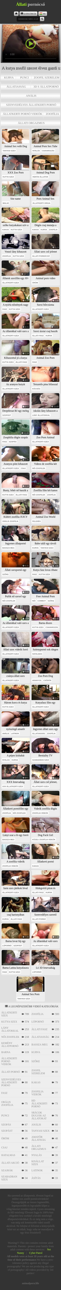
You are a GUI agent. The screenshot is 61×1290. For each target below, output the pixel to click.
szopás (12, 442)
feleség (36, 521)
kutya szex (8, 177)
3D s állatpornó (46, 86)
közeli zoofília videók (43, 840)
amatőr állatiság (39, 1138)
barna (5, 1052)
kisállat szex (38, 1163)
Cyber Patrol (35, 1253)
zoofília (52, 113)
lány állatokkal (41, 415)
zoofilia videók (40, 813)
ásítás (36, 1178)
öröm (35, 283)
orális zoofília (10, 521)
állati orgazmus (31, 123)
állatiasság (16, 86)
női (33, 601)
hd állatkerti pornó (39, 1103)
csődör (47, 680)
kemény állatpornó (9, 1044)
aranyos (36, 680)
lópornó (7, 946)
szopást (6, 415)
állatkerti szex (10, 283)
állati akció (10, 1162)
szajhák (7, 1170)
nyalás (36, 151)
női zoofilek (38, 468)
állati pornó (39, 919)
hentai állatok (40, 177)
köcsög (36, 389)
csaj (23, 468)
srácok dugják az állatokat (39, 1115)
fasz (4, 309)
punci (24, 77)
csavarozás (48, 151)
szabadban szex (40, 760)
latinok (15, 733)
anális (31, 95)
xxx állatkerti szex (12, 786)
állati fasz (38, 336)
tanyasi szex (9, 151)
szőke (5, 574)
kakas (5, 230)
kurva (9, 77)
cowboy (41, 601)
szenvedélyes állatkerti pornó (31, 104)
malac (6, 203)
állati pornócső (41, 256)
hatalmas (37, 654)
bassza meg (8, 548)
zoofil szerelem (46, 77)
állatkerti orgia (41, 203)
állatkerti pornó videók (22, 113)
